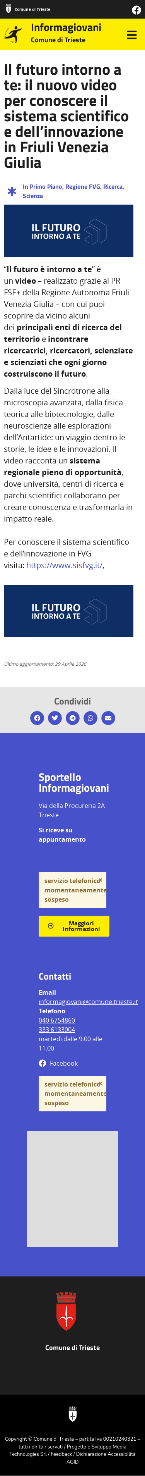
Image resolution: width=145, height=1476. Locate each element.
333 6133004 (57, 1029)
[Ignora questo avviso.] (100, 880)
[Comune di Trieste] (8, 8)
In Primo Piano (42, 186)
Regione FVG (82, 186)
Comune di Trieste (32, 9)
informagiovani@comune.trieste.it (88, 1001)
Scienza (33, 195)
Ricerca (113, 186)
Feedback (61, 1454)
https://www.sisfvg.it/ (64, 565)
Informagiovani (66, 27)
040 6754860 (57, 1020)
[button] (37, 718)
